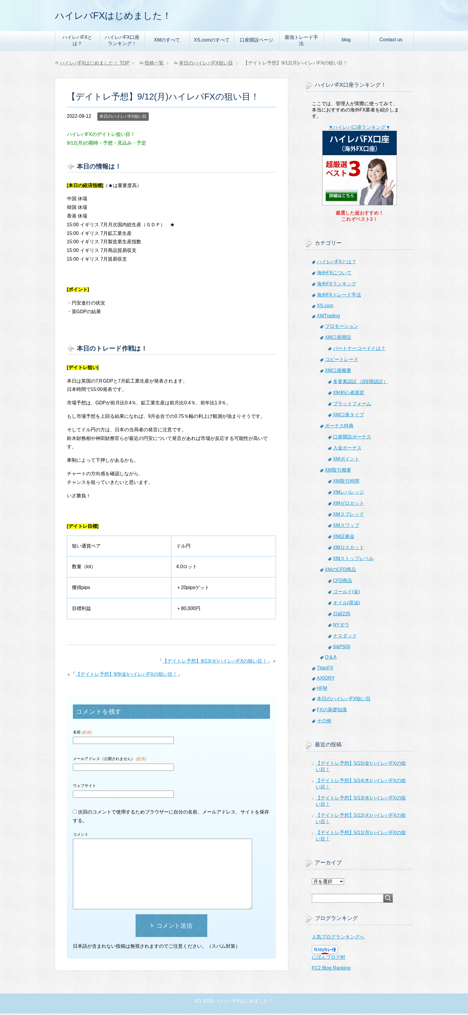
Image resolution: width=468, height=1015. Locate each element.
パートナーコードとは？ (359, 349)
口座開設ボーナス (352, 438)
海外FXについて (334, 274)
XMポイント (346, 460)
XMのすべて (167, 41)
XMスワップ (346, 526)
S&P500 (342, 648)
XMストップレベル (353, 559)
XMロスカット (348, 548)
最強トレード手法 (301, 42)
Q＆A (331, 658)
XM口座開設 (338, 338)
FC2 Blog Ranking (331, 969)
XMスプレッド (348, 515)
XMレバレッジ (348, 493)
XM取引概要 (338, 471)
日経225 (342, 615)
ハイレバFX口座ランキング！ (122, 42)
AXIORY (326, 679)
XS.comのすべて (212, 41)
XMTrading (328, 317)
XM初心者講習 (348, 394)
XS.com (325, 307)
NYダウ (341, 626)
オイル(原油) (346, 604)
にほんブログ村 (328, 958)
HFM (322, 689)
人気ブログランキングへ (338, 938)
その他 (324, 722)
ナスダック (345, 637)
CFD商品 (342, 582)
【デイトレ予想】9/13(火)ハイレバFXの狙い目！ (214, 662)
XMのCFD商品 (340, 571)
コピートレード (341, 360)
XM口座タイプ (348, 416)
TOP (95, 64)
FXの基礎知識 (332, 711)
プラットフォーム (352, 405)
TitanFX (325, 669)
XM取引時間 (346, 482)
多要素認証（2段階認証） (360, 383)
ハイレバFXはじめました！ (122, 16)
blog (346, 41)
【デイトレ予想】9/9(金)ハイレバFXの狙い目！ (126, 675)
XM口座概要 (338, 371)
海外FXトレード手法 (339, 296)
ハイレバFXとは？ (77, 42)
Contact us (391, 41)
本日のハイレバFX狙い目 (123, 117)
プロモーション (341, 327)
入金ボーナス (347, 449)
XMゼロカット (348, 504)
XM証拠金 (344, 537)
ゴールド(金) (346, 593)
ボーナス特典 (339, 427)
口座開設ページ (256, 41)
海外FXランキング (336, 285)
